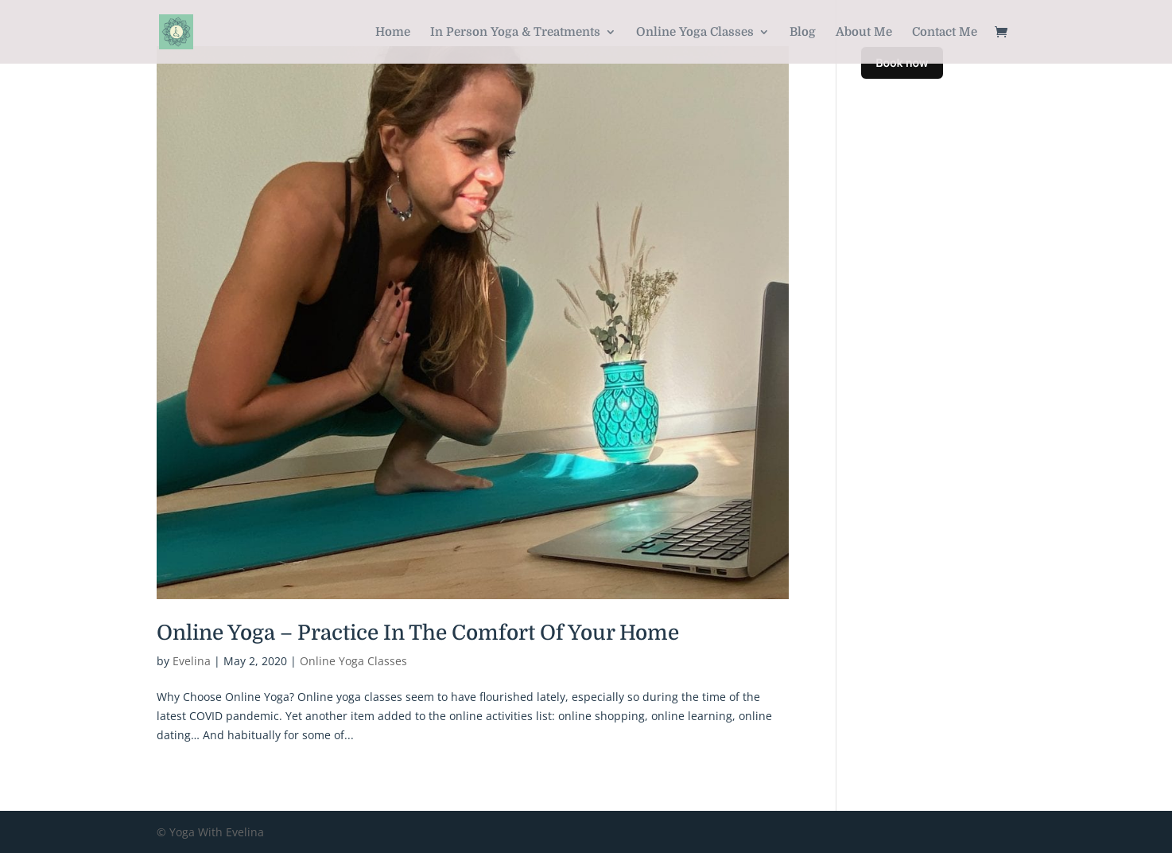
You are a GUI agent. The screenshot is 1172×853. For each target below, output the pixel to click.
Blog (803, 32)
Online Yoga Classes (695, 32)
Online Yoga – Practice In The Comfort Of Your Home (418, 633)
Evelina (192, 660)
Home (392, 32)
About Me (864, 32)
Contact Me (944, 32)
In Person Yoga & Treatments (515, 32)
